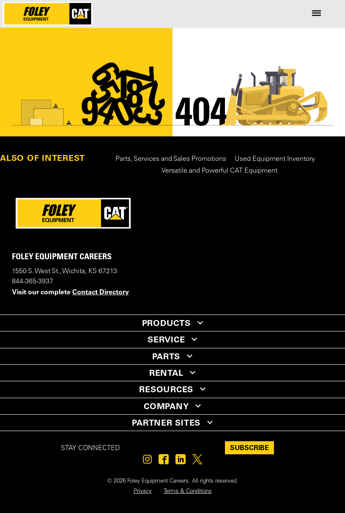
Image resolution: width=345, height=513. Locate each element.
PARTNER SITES (166, 423)
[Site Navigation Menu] (316, 14)
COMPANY (166, 406)
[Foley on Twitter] (197, 461)
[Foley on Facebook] (164, 461)
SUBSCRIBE (249, 447)
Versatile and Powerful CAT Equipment (219, 171)
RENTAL (166, 373)
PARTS (166, 356)
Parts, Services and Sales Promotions (170, 159)
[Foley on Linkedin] (180, 461)
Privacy (143, 491)
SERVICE (166, 339)
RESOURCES (166, 389)
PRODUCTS (166, 323)
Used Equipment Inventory (275, 159)
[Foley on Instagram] (147, 461)
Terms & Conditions (188, 491)
